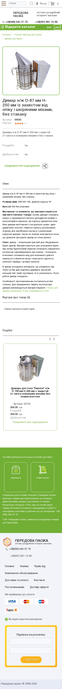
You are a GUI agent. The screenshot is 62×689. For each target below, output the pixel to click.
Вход (41, 3)
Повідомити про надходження (22, 165)
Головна (9, 566)
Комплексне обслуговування (21, 573)
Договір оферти (39, 587)
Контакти (39, 580)
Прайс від (39, 566)
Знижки (24, 566)
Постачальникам (14, 587)
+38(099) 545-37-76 (20, 549)
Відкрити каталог (18, 27)
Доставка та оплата (16, 580)
